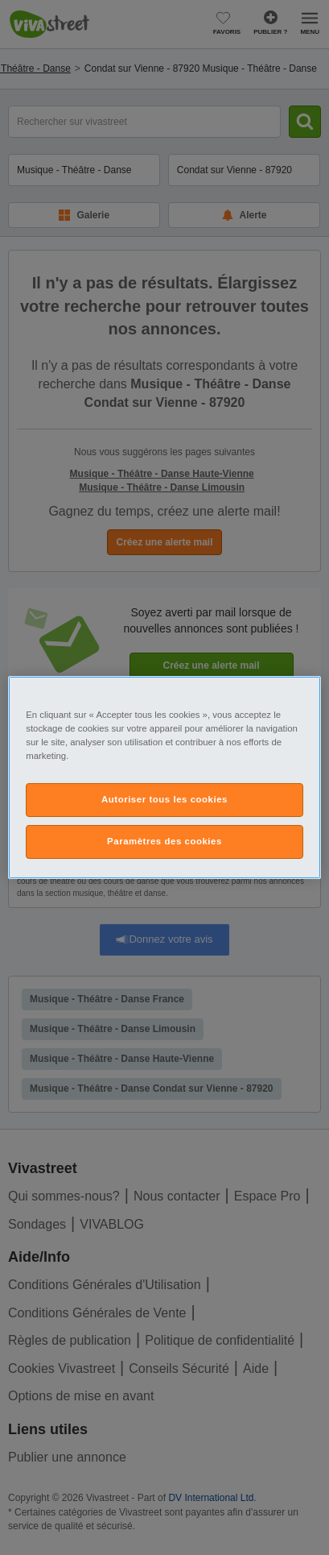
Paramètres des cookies (164, 841)
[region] (164, 777)
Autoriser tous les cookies (164, 799)
